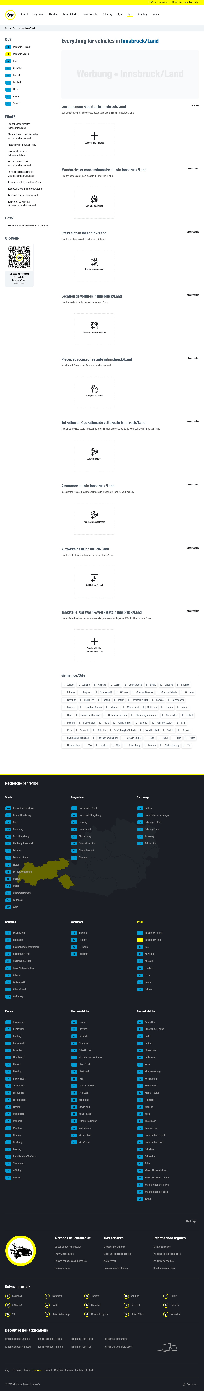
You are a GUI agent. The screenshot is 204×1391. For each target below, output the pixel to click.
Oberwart (79, 858)
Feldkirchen (15, 933)
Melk (143, 1114)
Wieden (13, 1178)
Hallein (144, 808)
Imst (11, 61)
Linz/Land (80, 1072)
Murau (12, 886)
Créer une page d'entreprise (117, 1254)
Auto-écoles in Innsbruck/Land (23, 195)
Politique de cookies (163, 1261)
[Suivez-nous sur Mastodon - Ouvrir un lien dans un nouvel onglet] (181, 1314)
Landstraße (14, 1093)
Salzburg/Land (148, 829)
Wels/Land (80, 1142)
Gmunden (80, 1043)
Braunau (79, 1022)
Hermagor (14, 940)
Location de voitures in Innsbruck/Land (17, 153)
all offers (195, 105)
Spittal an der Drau (18, 961)
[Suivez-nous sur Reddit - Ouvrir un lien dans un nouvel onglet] (62, 1305)
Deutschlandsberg (18, 815)
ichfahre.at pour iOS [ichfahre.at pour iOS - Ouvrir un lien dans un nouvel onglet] (81, 1346)
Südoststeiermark (18, 893)
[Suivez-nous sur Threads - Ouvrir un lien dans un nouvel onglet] (102, 1296)
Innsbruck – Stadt (17, 47)
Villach (12, 975)
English (79, 1370)
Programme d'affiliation (116, 1268)
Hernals (13, 1065)
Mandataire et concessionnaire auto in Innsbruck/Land (23, 136)
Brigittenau (14, 1029)
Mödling (145, 1107)
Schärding (80, 1100)
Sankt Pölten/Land (150, 1142)
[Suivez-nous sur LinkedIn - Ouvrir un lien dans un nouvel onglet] (181, 1305)
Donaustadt (15, 1043)
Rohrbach (80, 1093)
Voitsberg (14, 900)
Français (37, 1370)
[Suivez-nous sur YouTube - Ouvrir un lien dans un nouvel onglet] (141, 1296)
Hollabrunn (146, 1057)
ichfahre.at (17, 1384)
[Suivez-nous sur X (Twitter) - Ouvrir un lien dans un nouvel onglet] (23, 1305)
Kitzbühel (13, 68)
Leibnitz (13, 851)
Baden (144, 1036)
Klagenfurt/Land (17, 954)
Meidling (13, 1128)
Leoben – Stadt (16, 858)
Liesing (12, 1107)
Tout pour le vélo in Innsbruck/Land (25, 188)
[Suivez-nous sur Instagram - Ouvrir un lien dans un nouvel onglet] (62, 1296)
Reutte (12, 97)
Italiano (69, 1370)
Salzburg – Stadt (149, 822)
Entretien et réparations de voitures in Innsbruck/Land (21, 173)
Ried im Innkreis (83, 1086)
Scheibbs (145, 1149)
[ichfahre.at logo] (10, 15)
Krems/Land (147, 1086)
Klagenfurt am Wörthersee (22, 947)
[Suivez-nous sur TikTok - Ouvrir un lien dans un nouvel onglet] (181, 1296)
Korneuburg (147, 1079)
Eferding (79, 1029)
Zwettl (144, 1199)
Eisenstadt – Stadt (84, 808)
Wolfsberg (14, 997)
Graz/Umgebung (17, 837)
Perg (77, 1079)
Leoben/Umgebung (18, 872)
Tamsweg (145, 837)
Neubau (13, 1135)
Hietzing (13, 1072)
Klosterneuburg (149, 1072)
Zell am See (146, 844)
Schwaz (12, 104)
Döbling (13, 1036)
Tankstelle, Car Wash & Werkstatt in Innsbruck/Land (22, 203)
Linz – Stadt (81, 1065)
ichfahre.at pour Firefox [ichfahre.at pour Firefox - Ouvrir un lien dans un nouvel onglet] (50, 1339)
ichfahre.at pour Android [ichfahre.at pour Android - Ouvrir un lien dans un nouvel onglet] (50, 1346)
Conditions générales (164, 1268)
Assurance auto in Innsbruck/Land (25, 182)
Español (48, 1370)
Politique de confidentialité (167, 1254)
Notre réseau (110, 1261)
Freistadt (79, 1036)
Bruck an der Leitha (150, 1029)
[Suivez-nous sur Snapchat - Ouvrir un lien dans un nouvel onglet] (102, 1305)
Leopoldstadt (15, 1100)
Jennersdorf (81, 829)
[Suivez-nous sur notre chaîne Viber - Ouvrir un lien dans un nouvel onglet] (141, 1314)
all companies (193, 168)
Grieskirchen (81, 1051)
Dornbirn (79, 947)
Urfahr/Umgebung (84, 1121)
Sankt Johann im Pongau (153, 815)
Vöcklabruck (81, 1128)
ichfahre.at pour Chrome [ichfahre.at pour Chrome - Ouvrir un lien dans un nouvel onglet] (17, 1339)
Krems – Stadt (148, 1093)
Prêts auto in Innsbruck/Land (22, 144)
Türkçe (27, 1370)
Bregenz (79, 933)
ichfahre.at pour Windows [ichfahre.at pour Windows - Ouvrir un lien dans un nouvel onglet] (18, 1346)
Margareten (15, 1114)
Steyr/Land (80, 1107)
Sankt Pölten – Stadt (151, 1135)
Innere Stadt (15, 1079)
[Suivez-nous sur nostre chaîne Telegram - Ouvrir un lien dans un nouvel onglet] (102, 1314)
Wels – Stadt (81, 1135)
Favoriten (13, 1051)
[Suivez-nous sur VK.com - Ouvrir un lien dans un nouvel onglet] (23, 1314)
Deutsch (89, 1370)
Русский (16, 1370)
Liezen (12, 865)
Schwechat (146, 1157)
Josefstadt (14, 1086)
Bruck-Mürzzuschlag (19, 808)
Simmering (14, 1164)
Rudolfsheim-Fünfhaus (20, 1157)
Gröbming (14, 829)
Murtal (12, 879)
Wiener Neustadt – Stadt (153, 1178)
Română (58, 1370)
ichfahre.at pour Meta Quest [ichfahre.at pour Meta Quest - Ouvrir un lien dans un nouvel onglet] (118, 1346)
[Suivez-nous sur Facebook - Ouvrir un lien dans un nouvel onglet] (23, 1296)
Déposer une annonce (114, 1246)
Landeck (13, 83)
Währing (13, 1171)
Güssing (79, 822)
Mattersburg (81, 837)
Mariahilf (13, 1121)
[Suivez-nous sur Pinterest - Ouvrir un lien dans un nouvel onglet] (141, 1305)
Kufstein (13, 75)
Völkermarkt (15, 982)
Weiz (11, 907)
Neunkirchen (147, 1128)
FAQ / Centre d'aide (64, 1254)
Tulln (143, 1164)
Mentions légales (162, 1246)
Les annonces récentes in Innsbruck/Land (19, 126)
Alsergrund (14, 1022)
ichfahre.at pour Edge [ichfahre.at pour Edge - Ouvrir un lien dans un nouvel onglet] (82, 1339)
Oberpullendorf (82, 851)
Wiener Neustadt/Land (152, 1171)
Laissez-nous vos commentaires (71, 1261)
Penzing (13, 1149)
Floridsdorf (14, 1057)
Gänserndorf (147, 1051)
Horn (143, 1065)
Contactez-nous (62, 1268)
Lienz (11, 90)
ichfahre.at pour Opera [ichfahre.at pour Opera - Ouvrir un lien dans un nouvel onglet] (116, 1339)
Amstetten (146, 1022)
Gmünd (144, 1043)
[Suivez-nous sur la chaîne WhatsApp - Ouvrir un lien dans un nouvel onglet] (62, 1314)
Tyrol (14, 28)
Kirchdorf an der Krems (86, 1057)
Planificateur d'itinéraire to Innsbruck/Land (28, 225)
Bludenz (79, 940)
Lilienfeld (145, 1100)
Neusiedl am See (83, 844)
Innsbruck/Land (17, 54)
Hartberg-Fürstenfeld (19, 844)
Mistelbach (146, 1121)
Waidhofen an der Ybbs (152, 1192)
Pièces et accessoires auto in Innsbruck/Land (19, 163)
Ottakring (13, 1142)
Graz (11, 822)
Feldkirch (79, 954)
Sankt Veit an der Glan (20, 968)
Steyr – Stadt (81, 1114)
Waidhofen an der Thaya (153, 1185)
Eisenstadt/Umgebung (86, 815)
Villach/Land (15, 989)
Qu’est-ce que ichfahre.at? (68, 1246)
